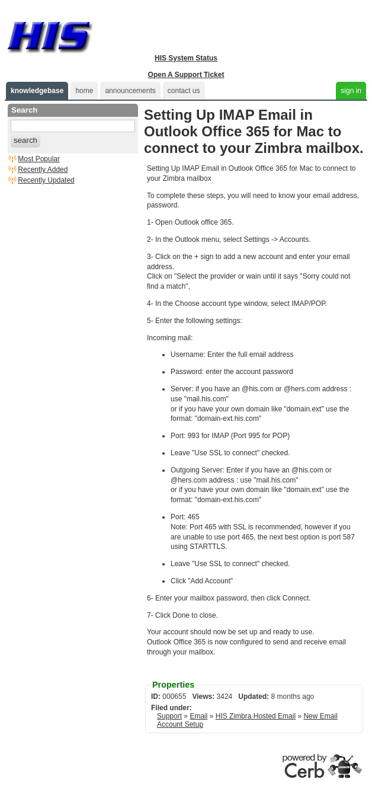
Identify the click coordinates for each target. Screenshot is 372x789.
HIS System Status (186, 58)
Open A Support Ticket (186, 75)
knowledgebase (37, 91)
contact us (184, 91)
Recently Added (43, 169)
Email (198, 716)
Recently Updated (46, 180)
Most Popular (39, 159)
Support (169, 716)
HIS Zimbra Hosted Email (256, 716)
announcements (130, 91)
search (25, 140)
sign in (351, 91)
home (84, 91)
